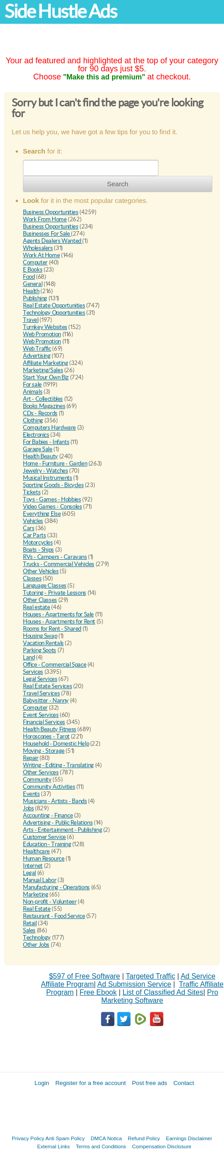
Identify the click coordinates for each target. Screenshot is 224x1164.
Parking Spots (39, 650)
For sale (32, 384)
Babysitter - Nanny (46, 700)
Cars (28, 528)
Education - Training (47, 844)
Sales (29, 930)
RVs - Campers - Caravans (55, 556)
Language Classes (44, 585)
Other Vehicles (41, 571)
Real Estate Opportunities (54, 305)
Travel (31, 319)
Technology (37, 937)
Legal (29, 873)
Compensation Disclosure (161, 1146)
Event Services (41, 715)
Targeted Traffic (150, 976)
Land (29, 657)
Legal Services (40, 679)
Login (42, 1083)
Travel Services (41, 693)
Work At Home (41, 255)
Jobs (28, 808)
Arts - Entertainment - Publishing (62, 829)
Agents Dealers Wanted (52, 240)
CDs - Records (40, 413)
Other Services (41, 772)
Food (29, 276)
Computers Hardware (49, 427)
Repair (31, 758)
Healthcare (36, 851)
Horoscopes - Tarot (46, 736)
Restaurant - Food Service (54, 916)
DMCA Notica (106, 1138)
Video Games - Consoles (52, 506)
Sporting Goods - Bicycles (53, 485)
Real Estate (37, 908)
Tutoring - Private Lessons (54, 592)
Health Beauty (40, 456)
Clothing (33, 420)
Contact (183, 1083)
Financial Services (44, 722)
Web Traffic (37, 348)
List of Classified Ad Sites (163, 992)
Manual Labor (39, 880)
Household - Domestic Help (56, 743)
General (32, 284)
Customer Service (44, 837)
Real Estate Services (47, 686)
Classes (32, 578)
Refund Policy (144, 1138)
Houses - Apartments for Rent (59, 621)
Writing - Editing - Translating (58, 765)
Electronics (36, 434)
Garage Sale (38, 449)
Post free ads (149, 1083)
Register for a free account (90, 1083)
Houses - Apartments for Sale (58, 614)
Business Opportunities (50, 212)
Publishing (35, 298)
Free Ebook (98, 992)
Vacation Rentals (43, 643)
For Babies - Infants (46, 442)
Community (37, 779)
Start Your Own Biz (46, 377)
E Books (32, 269)
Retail (30, 923)
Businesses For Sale (47, 233)
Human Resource (44, 858)
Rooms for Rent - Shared (52, 628)
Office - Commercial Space (54, 664)
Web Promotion (42, 334)
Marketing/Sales (43, 370)
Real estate (36, 607)
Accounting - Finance (48, 815)
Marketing (35, 894)
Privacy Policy (28, 1138)
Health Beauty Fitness (49, 729)
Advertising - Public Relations (57, 822)
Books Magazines (44, 406)
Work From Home (45, 219)
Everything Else (42, 513)
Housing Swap (40, 636)
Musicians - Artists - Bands (55, 801)
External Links (53, 1146)
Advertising (37, 355)
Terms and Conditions (101, 1146)
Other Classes (40, 600)
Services (33, 671)
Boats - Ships (38, 549)
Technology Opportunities (54, 312)
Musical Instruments (47, 477)
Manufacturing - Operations (56, 887)
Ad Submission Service (134, 984)
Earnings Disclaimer (189, 1138)
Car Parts (34, 535)
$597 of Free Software (84, 976)
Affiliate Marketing (45, 363)
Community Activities (49, 786)
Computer (35, 262)
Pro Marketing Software (160, 996)
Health (31, 291)
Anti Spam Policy (65, 1138)
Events (31, 794)
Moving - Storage (44, 750)
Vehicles (33, 521)
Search (117, 184)
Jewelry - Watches (45, 470)
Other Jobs (36, 944)
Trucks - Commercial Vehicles (58, 564)
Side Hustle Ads (60, 11)
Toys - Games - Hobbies (52, 499)
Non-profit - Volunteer (49, 901)
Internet (33, 865)
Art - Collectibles (43, 398)
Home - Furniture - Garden (55, 463)
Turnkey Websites (45, 327)
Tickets (31, 492)
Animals (32, 391)
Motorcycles (38, 542)
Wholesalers (38, 248)
